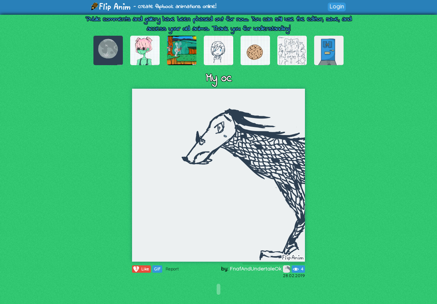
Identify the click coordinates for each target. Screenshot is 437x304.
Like (140, 269)
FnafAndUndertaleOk (260, 268)
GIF (157, 269)
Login (337, 6)
